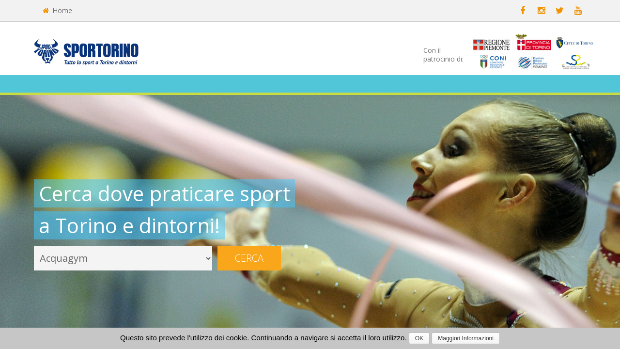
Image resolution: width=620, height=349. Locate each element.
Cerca (249, 258)
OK (419, 338)
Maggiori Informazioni (466, 338)
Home (57, 10)
